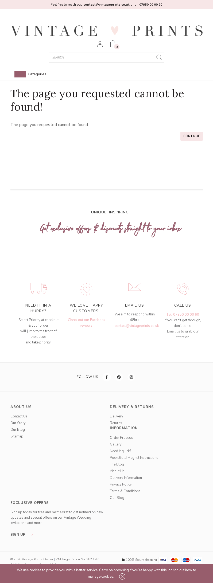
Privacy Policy (121, 484)
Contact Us (19, 416)
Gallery (116, 444)
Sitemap (16, 436)
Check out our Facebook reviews (86, 323)
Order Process (121, 437)
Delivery (116, 416)
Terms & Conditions (125, 491)
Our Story (18, 423)
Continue (191, 136)
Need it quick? (120, 451)
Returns (116, 423)
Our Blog (17, 429)
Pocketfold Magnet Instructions (134, 457)
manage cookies (100, 576)
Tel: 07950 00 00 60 (182, 314)
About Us (117, 471)
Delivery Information (126, 477)
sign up (23, 534)
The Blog (117, 464)
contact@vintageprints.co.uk (137, 325)
